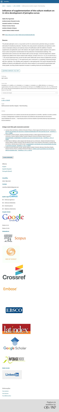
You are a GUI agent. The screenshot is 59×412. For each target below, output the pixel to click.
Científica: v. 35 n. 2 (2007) (24, 145)
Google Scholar (6, 212)
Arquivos (9, 6)
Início (3, 6)
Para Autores (5, 393)
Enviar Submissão (7, 157)
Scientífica (5, 178)
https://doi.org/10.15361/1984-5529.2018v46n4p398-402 (20, 34)
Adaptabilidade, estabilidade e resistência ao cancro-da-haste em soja (24, 138)
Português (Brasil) (7, 171)
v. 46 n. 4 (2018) (16, 6)
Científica (6, 1)
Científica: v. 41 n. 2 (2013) (25, 150)
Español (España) (6, 169)
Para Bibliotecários (6, 395)
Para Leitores (5, 391)
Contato (4, 184)
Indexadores (5, 231)
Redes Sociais (6, 368)
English (4, 166)
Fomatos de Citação (7, 93)
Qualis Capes (10, 196)
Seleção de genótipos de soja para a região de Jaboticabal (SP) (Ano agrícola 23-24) (27, 131)
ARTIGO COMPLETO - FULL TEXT (11, 70)
